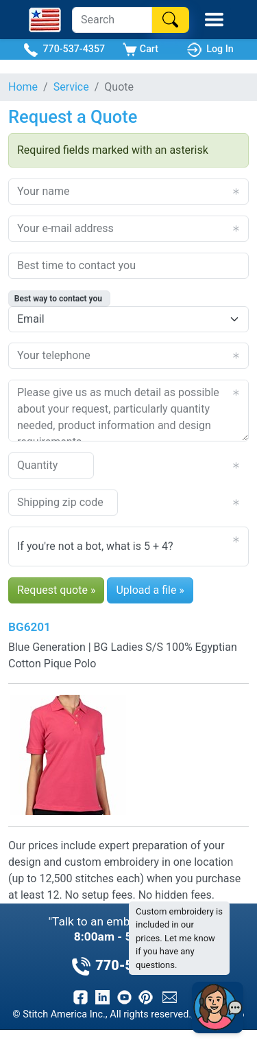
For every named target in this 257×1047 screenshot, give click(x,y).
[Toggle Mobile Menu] (214, 19)
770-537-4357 (64, 50)
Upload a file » (150, 590)
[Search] (112, 20)
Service (71, 86)
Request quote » (56, 590)
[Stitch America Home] (45, 20)
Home (23, 86)
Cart (140, 50)
